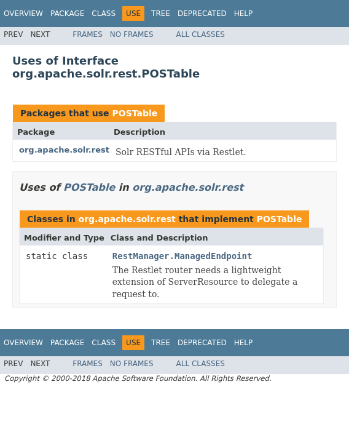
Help (243, 13)
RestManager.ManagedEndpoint (182, 256)
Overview (23, 13)
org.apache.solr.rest (64, 149)
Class (104, 13)
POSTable (134, 113)
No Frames (132, 34)
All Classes (200, 34)
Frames (88, 34)
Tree (160, 13)
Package (67, 13)
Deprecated (202, 13)
